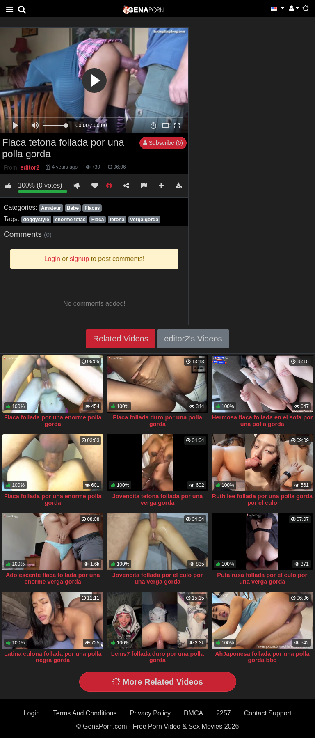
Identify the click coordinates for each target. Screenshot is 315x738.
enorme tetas (70, 219)
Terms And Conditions (85, 713)
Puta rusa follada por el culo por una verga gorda (262, 578)
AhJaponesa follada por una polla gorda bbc (262, 657)
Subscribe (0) (163, 143)
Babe (73, 208)
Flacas (92, 208)
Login (32, 713)
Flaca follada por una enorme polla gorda (53, 420)
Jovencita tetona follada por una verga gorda (157, 499)
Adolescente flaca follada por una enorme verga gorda (53, 578)
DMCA (193, 713)
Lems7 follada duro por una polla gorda (157, 657)
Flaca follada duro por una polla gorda (157, 420)
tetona (117, 219)
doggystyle (36, 219)
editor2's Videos (193, 338)
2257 (223, 713)
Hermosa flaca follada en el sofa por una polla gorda (262, 420)
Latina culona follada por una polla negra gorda (52, 657)
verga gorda (144, 219)
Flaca (97, 219)
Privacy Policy (150, 713)
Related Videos (120, 338)
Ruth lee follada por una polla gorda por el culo (262, 499)
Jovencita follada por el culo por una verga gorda (157, 578)
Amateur (51, 208)
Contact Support (268, 713)
